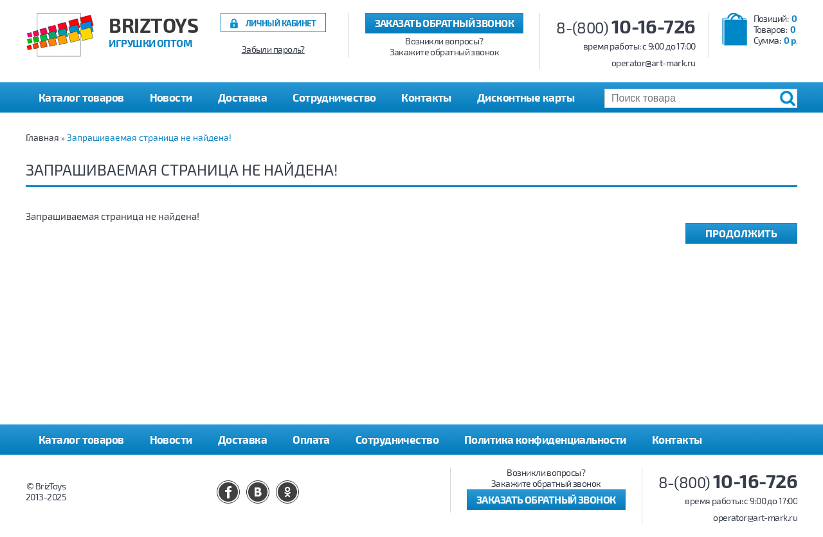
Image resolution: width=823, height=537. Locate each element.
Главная (42, 137)
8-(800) (626, 27)
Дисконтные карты (525, 97)
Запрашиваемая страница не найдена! (149, 137)
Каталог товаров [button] (81, 97)
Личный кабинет (281, 23)
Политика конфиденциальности (545, 439)
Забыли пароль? (273, 49)
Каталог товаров (81, 439)
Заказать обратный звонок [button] (444, 23)
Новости (171, 97)
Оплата (311, 439)
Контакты (426, 97)
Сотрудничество (334, 97)
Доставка (242, 97)
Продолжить (741, 233)
